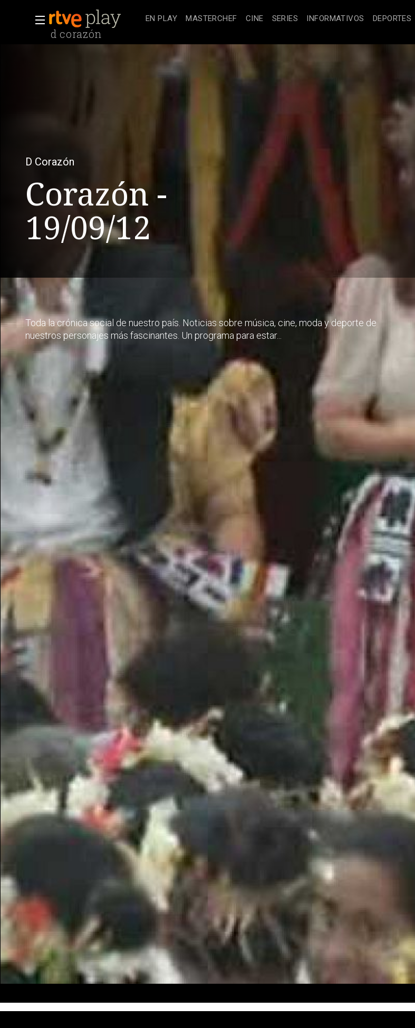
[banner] (95, 19)
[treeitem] (161, 19)
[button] (37, 20)
